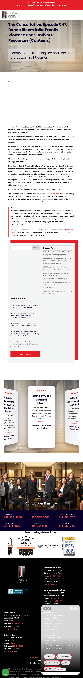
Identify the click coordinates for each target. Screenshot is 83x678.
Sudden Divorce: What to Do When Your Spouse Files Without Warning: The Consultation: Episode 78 (57, 261)
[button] (79, 417)
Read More (9, 432)
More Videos (25, 354)
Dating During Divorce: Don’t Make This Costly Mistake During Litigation (24, 306)
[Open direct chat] (71, 608)
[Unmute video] (44, 608)
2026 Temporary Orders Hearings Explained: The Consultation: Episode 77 (24, 325)
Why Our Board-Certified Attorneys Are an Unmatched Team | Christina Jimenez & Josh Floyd (57, 285)
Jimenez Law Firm (52, 194)
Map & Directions (50, 584)
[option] (19, 546)
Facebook (34, 657)
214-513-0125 (60, 5)
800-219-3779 (57, 579)
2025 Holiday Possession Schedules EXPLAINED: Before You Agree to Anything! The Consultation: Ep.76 (56, 276)
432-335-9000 (49, 2)
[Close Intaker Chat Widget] (76, 608)
